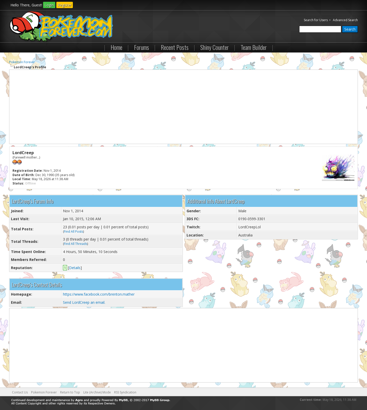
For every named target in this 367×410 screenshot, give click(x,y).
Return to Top (70, 392)
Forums (141, 47)
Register (64, 5)
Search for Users (316, 20)
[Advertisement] (183, 106)
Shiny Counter (214, 47)
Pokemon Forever (22, 62)
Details (75, 267)
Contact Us (20, 392)
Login (49, 5)
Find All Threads (75, 244)
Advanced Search (345, 20)
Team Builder (254, 47)
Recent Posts (175, 47)
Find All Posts (73, 231)
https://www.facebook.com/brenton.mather (99, 294)
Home (116, 47)
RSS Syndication (125, 392)
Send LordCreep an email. (84, 302)
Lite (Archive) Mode (97, 392)
